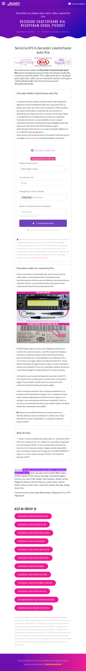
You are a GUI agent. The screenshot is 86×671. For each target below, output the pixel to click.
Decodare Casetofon (26, 32)
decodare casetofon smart (31, 566)
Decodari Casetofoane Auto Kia (55, 32)
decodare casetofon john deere (33, 557)
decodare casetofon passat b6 (33, 516)
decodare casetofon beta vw (32, 524)
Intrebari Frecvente (39, 257)
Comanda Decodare (43, 223)
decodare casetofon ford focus (34, 532)
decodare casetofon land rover (33, 549)
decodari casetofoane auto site (33, 608)
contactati (33, 138)
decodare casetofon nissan (31, 541)
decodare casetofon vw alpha (32, 574)
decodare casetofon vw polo (32, 591)
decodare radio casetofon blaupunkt (36, 599)
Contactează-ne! (53, 664)
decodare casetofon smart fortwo (35, 583)
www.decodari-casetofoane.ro (54, 617)
